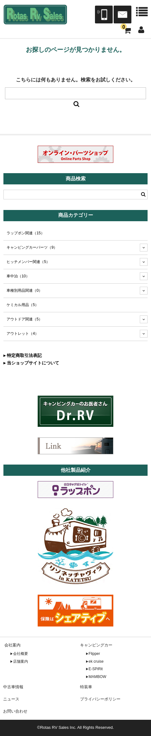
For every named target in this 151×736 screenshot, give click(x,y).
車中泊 (18, 276)
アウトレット (23, 333)
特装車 (86, 687)
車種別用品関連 (24, 290)
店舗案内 (20, 661)
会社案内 (12, 645)
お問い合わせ (15, 711)
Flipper (94, 653)
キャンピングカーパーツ (32, 247)
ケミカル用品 (23, 305)
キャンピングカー (96, 645)
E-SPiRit (96, 669)
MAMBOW (97, 677)
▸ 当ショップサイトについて (31, 362)
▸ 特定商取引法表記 (22, 355)
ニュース (11, 699)
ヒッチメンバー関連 (28, 262)
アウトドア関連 (24, 319)
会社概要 (20, 653)
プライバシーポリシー (100, 699)
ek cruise (96, 661)
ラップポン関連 (26, 233)
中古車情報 (13, 687)
